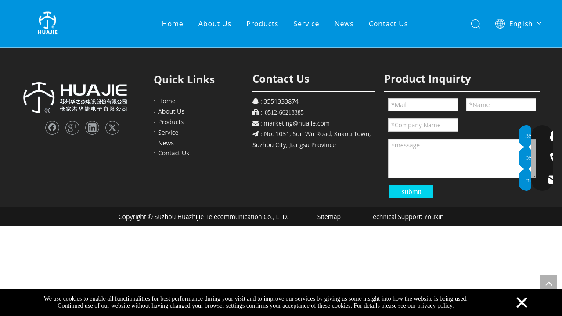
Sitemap (328, 216)
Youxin (433, 216)
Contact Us (388, 24)
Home (173, 24)
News (344, 24)
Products (263, 24)
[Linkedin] (92, 128)
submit (412, 191)
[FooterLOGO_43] (74, 96)
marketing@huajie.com (296, 123)
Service (307, 24)
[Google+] (72, 128)
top (548, 283)
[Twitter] (112, 128)
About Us (214, 24)
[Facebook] (52, 128)
